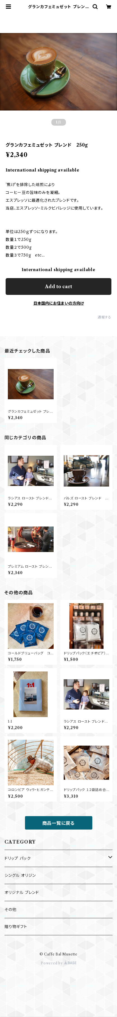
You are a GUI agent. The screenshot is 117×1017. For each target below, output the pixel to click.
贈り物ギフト (15, 926)
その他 (10, 909)
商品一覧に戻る (58, 823)
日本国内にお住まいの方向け (58, 303)
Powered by (58, 963)
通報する (104, 317)
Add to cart (58, 286)
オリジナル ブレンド (21, 892)
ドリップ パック (17, 858)
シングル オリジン (20, 875)
